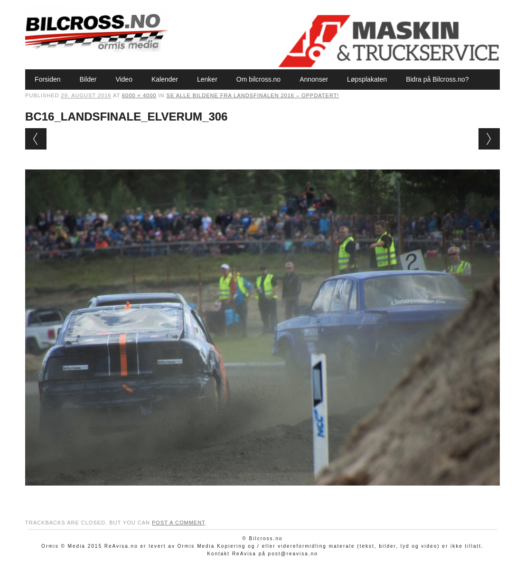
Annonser (314, 79)
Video (123, 79)
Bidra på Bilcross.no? (437, 79)
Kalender (164, 79)
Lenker (207, 79)
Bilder (88, 79)
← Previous (36, 139)
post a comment (178, 522)
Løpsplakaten (367, 79)
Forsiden (47, 79)
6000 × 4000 (139, 95)
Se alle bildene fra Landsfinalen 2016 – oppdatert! (253, 95)
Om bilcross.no (258, 79)
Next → (489, 139)
